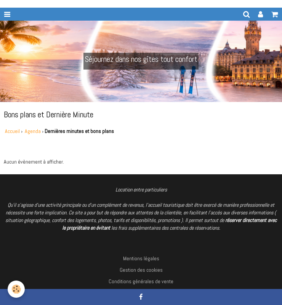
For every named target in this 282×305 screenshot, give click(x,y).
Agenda (33, 131)
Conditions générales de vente (141, 281)
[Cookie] (16, 289)
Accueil (12, 131)
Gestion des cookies (141, 269)
